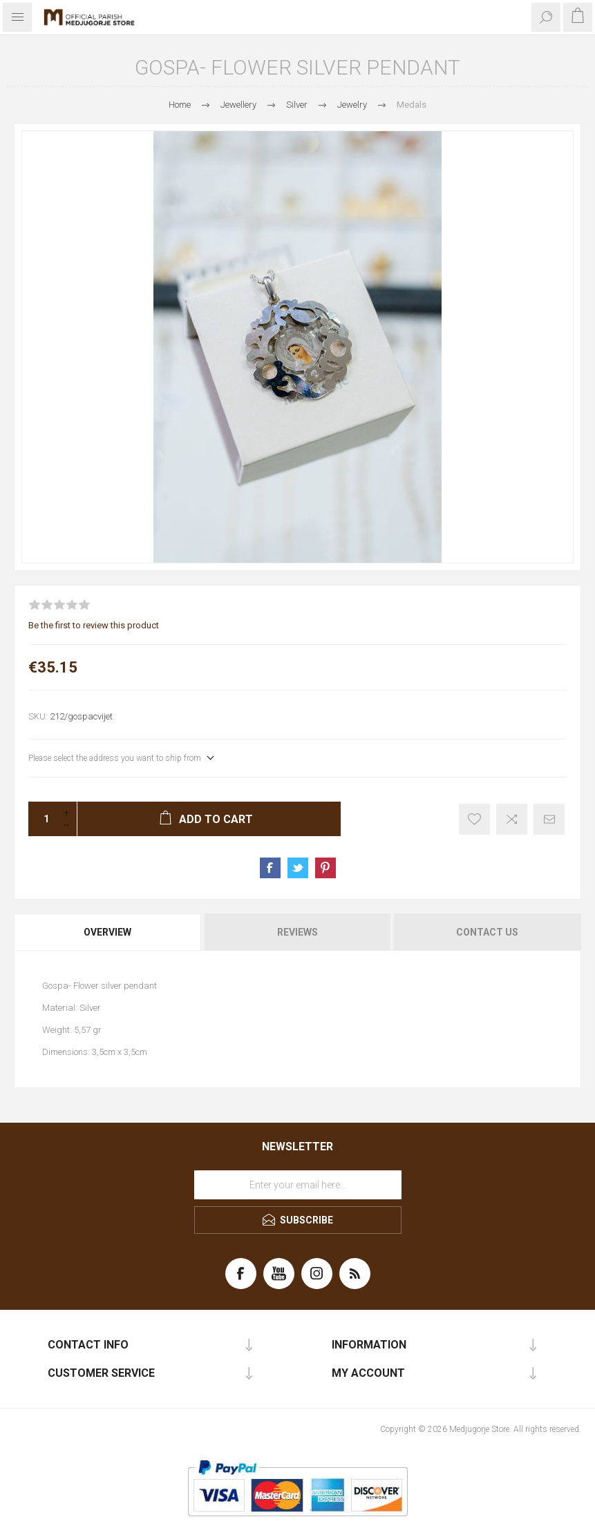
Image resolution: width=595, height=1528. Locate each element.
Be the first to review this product (93, 625)
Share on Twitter (297, 868)
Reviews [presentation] (297, 932)
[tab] (108, 932)
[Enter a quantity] (42, 819)
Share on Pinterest (325, 868)
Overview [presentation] (107, 932)
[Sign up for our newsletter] (298, 1184)
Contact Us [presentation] (487, 932)
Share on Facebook (270, 868)
